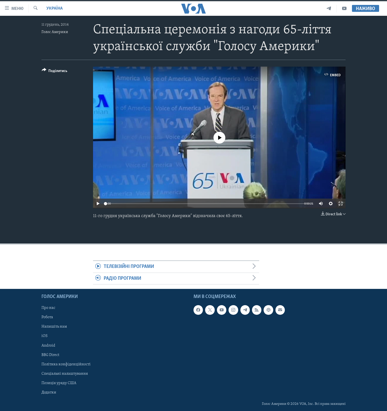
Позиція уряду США (58, 383)
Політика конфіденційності (66, 364)
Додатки (48, 392)
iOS (44, 336)
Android (48, 346)
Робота (47, 317)
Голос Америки (54, 32)
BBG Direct (50, 355)
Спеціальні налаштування (64, 374)
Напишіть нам (54, 327)
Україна (54, 8)
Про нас (48, 308)
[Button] (54, 72)
